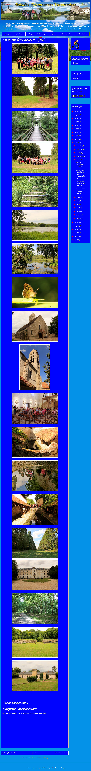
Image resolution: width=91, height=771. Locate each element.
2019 (76, 136)
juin (78, 201)
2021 (76, 129)
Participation (66, 34)
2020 (76, 132)
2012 (76, 236)
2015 (76, 226)
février (79, 215)
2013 (76, 233)
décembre (79, 146)
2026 (76, 112)
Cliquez (75, 78)
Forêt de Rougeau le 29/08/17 (80, 165)
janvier (79, 218)
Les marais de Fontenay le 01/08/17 (80, 191)
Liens (54, 34)
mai (78, 204)
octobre (79, 153)
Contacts (19, 34)
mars (78, 211)
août (78, 160)
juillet (79, 197)
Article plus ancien (61, 753)
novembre (80, 149)
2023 (76, 122)
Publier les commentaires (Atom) (39, 758)
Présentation (81, 34)
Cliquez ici (75, 63)
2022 (76, 125)
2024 (76, 118)
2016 (76, 223)
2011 (76, 240)
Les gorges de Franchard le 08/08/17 (80, 184)
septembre (80, 156)
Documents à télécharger (37, 34)
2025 (76, 115)
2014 (76, 230)
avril (78, 208)
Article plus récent (8, 753)
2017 (76, 143)
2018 (76, 139)
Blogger (63, 768)
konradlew (51, 768)
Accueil (7, 34)
